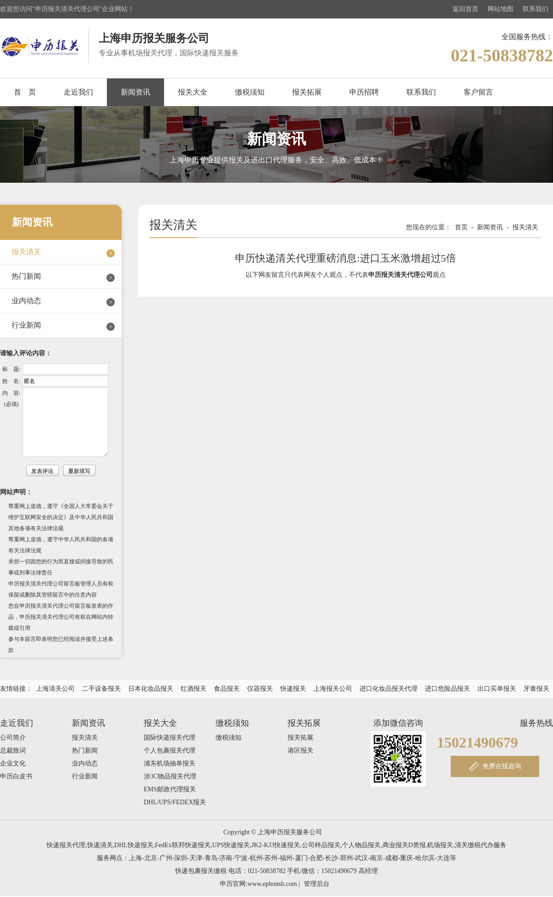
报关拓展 (307, 92)
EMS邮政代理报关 (170, 789)
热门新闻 (26, 276)
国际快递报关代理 (169, 737)
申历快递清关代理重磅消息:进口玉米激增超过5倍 (345, 258)
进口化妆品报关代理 (388, 688)
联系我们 (535, 9)
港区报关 (300, 750)
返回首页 (465, 9)
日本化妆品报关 (150, 688)
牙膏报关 (536, 688)
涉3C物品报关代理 (170, 776)
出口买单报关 (496, 688)
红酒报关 (193, 688)
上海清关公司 (55, 688)
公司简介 (13, 737)
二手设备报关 (101, 688)
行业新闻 (26, 325)
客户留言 (478, 92)
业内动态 (26, 301)
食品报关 (227, 688)
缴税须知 (250, 92)
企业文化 (13, 763)
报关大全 (192, 92)
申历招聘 (364, 92)
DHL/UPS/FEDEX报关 (175, 802)
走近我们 (78, 92)
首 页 (25, 92)
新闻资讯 (135, 92)
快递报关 (293, 688)
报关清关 (26, 252)
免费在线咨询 (501, 766)
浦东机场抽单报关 (169, 763)
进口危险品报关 (447, 688)
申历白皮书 (16, 776)
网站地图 (500, 9)
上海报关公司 (332, 688)
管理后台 (316, 883)
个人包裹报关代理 (169, 750)
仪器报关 (260, 688)
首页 (461, 227)
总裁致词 (13, 750)
